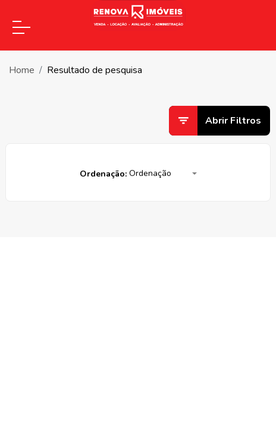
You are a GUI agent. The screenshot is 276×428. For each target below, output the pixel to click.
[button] (163, 174)
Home (21, 70)
